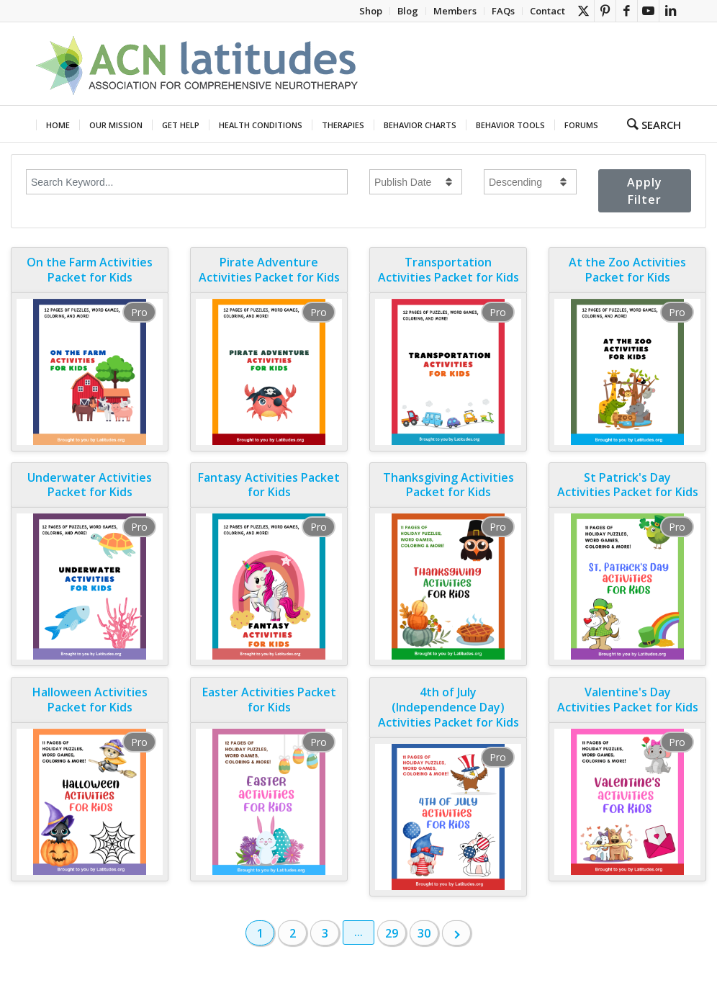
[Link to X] (583, 11)
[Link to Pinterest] (605, 11)
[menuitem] (371, 11)
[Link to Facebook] (626, 11)
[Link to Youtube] (648, 11)
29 (391, 933)
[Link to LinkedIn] (670, 11)
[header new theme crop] (198, 63)
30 (424, 933)
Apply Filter (644, 190)
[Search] (649, 124)
